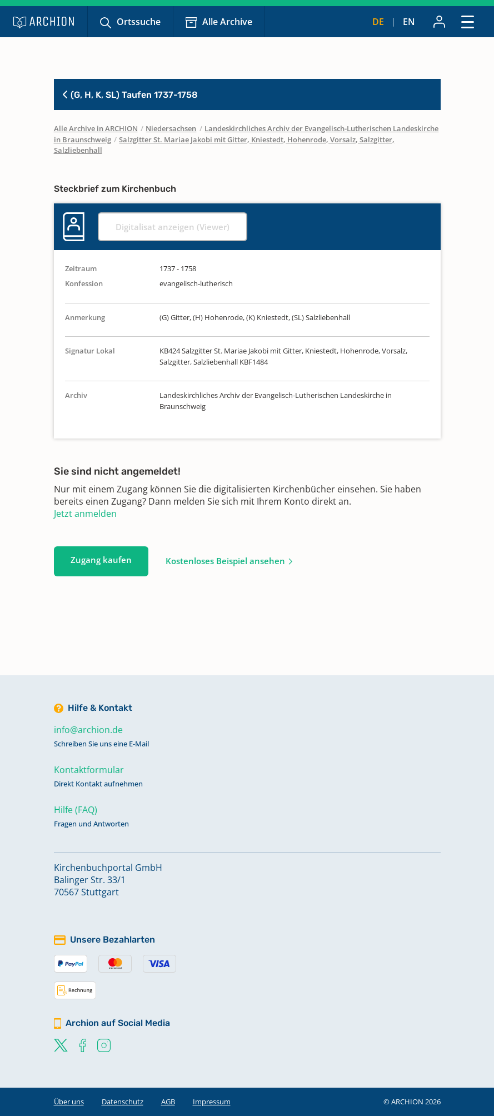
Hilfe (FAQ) (75, 810)
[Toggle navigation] (468, 21)
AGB (168, 1102)
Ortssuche (139, 22)
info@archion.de (88, 730)
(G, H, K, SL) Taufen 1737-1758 (130, 94)
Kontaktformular (89, 770)
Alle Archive (227, 22)
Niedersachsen (171, 128)
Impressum (212, 1102)
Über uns (69, 1102)
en (409, 22)
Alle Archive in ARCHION (96, 128)
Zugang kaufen (101, 559)
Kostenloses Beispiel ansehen (225, 560)
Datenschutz (122, 1102)
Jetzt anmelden (85, 513)
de (378, 22)
